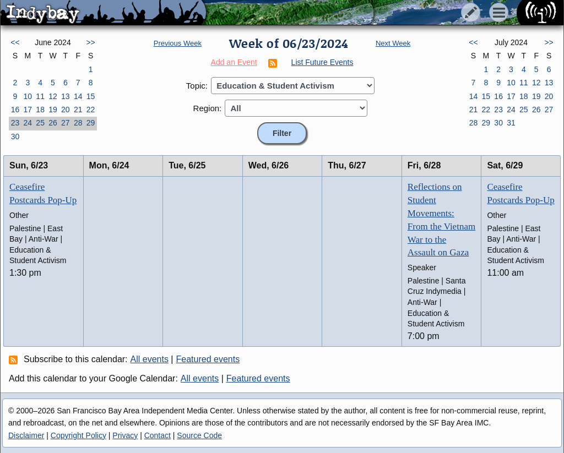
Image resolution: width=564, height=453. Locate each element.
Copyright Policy (78, 435)
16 (15, 109)
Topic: (197, 85)
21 (78, 109)
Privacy (125, 435)
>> (90, 42)
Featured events (208, 359)
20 (65, 109)
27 (65, 122)
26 (52, 122)
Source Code (199, 435)
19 (52, 109)
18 (40, 109)
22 (90, 109)
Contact (157, 435)
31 (511, 122)
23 (15, 122)
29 (90, 122)
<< (14, 42)
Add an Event (234, 62)
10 (27, 96)
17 (27, 109)
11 (40, 96)
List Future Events (322, 62)
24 (27, 122)
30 (15, 136)
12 (52, 96)
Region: (207, 108)
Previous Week (178, 43)
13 (65, 96)
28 (78, 122)
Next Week (393, 43)
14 (78, 96)
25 (40, 122)
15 (90, 96)
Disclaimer (26, 435)
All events (150, 359)
